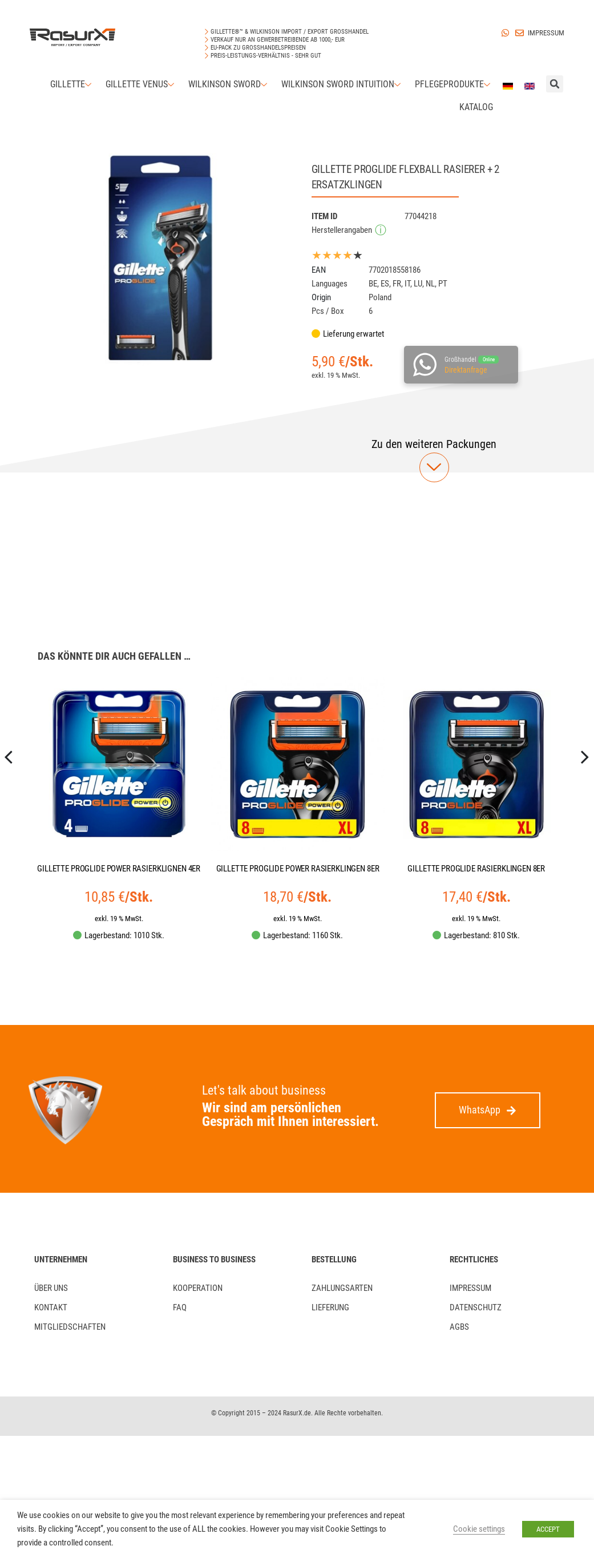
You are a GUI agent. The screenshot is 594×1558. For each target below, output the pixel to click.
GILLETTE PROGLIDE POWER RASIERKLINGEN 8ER (297, 868)
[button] (434, 444)
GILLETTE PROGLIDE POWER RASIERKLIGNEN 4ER (118, 868)
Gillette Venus (141, 84)
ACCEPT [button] (548, 1529)
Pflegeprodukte (454, 84)
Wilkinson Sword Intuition (342, 84)
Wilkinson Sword (229, 84)
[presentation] (9, 795)
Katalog (476, 107)
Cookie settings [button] (479, 1529)
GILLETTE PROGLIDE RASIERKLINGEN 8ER (476, 868)
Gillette (72, 84)
